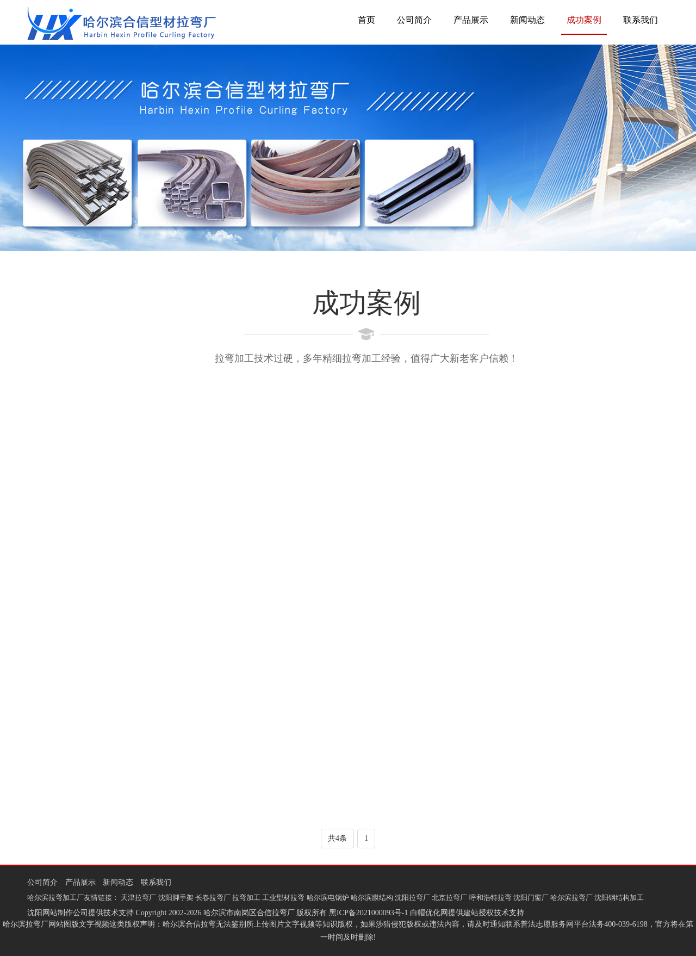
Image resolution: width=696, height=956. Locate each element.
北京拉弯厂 (449, 897)
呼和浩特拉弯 (490, 897)
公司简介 (414, 19)
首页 (366, 19)
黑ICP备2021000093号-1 (368, 913)
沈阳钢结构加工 (619, 897)
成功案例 (584, 19)
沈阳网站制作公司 (57, 913)
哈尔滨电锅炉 (328, 897)
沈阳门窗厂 (531, 897)
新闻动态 (527, 19)
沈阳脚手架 (176, 897)
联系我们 (640, 19)
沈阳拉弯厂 (412, 897)
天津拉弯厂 (138, 897)
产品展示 (470, 19)
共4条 (337, 838)
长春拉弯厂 (213, 897)
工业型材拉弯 (283, 897)
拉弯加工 (246, 897)
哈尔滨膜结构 (372, 897)
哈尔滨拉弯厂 (571, 897)
